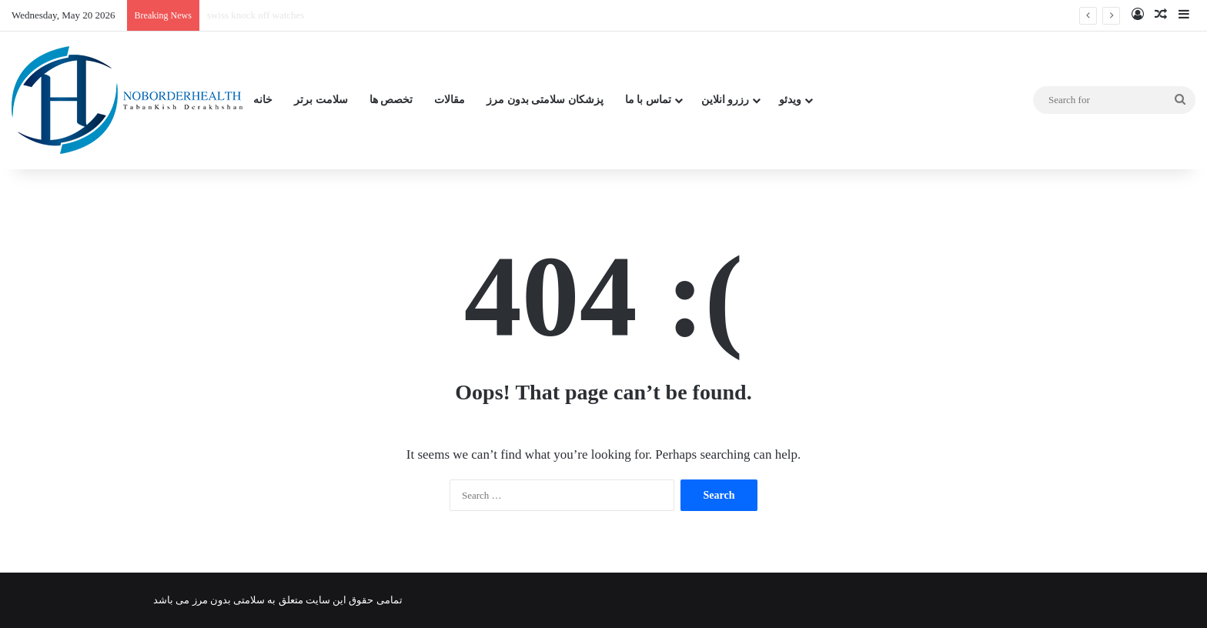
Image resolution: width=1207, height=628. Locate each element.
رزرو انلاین (725, 99)
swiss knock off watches (256, 15)
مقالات (449, 99)
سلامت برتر (321, 99)
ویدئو (790, 99)
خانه (262, 99)
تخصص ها (391, 99)
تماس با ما (648, 99)
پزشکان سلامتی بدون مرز (545, 99)
